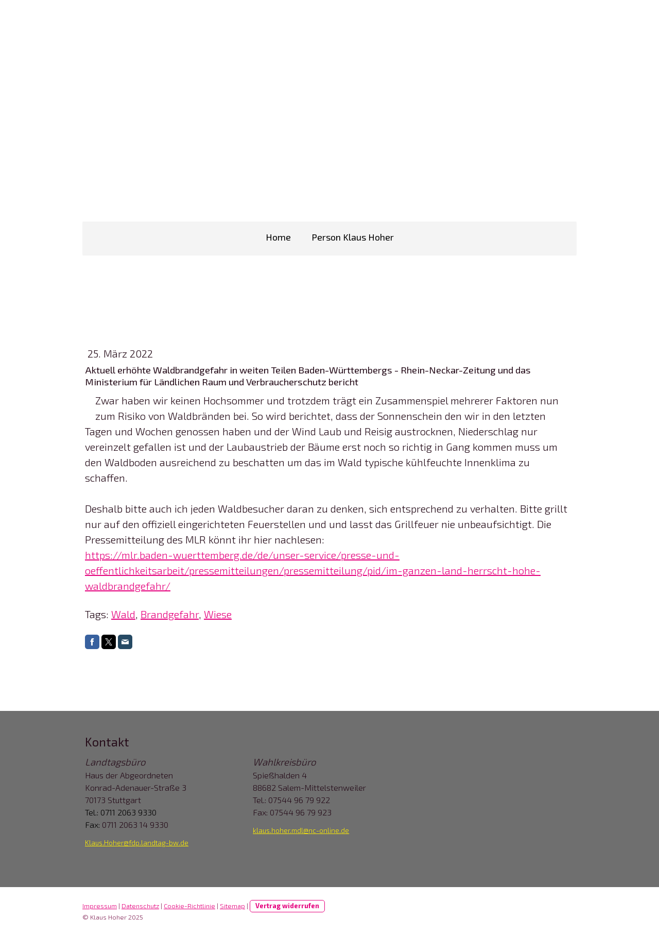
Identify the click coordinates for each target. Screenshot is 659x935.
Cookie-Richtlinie (189, 906)
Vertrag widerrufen (287, 906)
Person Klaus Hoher (352, 237)
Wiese (218, 614)
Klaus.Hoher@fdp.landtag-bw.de (136, 843)
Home (278, 237)
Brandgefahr (170, 614)
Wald (123, 614)
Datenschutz (140, 906)
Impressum (99, 906)
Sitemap (232, 906)
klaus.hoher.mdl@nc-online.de (301, 830)
